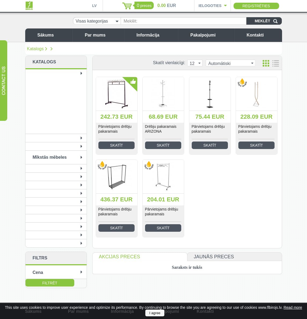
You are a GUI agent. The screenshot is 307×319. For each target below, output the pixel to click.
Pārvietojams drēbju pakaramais (115, 128)
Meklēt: (131, 21)
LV (94, 5)
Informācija (155, 35)
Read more (293, 307)
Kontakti (263, 35)
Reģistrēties (256, 6)
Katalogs (35, 48)
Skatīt (116, 145)
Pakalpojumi (210, 35)
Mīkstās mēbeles (50, 157)
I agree (155, 313)
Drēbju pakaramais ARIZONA (161, 128)
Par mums (103, 35)
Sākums (53, 35)
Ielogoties (210, 5)
